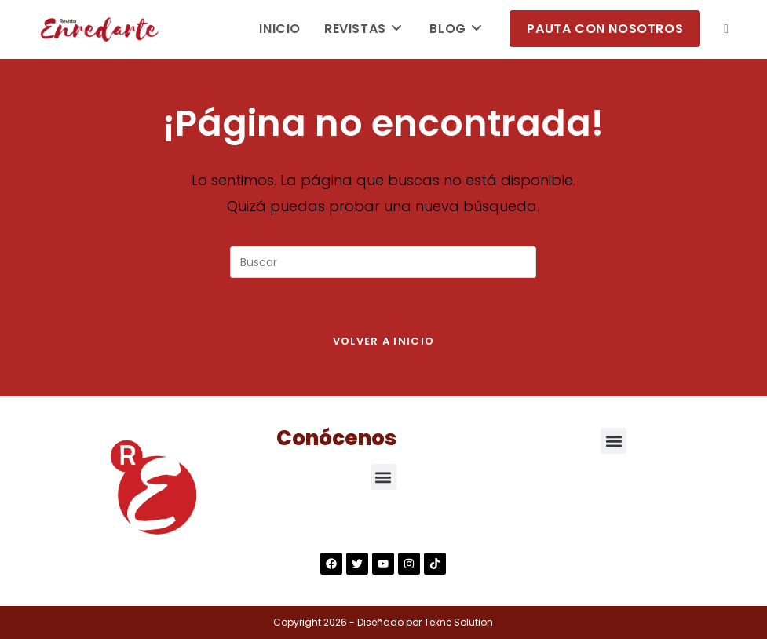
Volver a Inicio (384, 341)
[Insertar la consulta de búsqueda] (383, 262)
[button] (383, 477)
